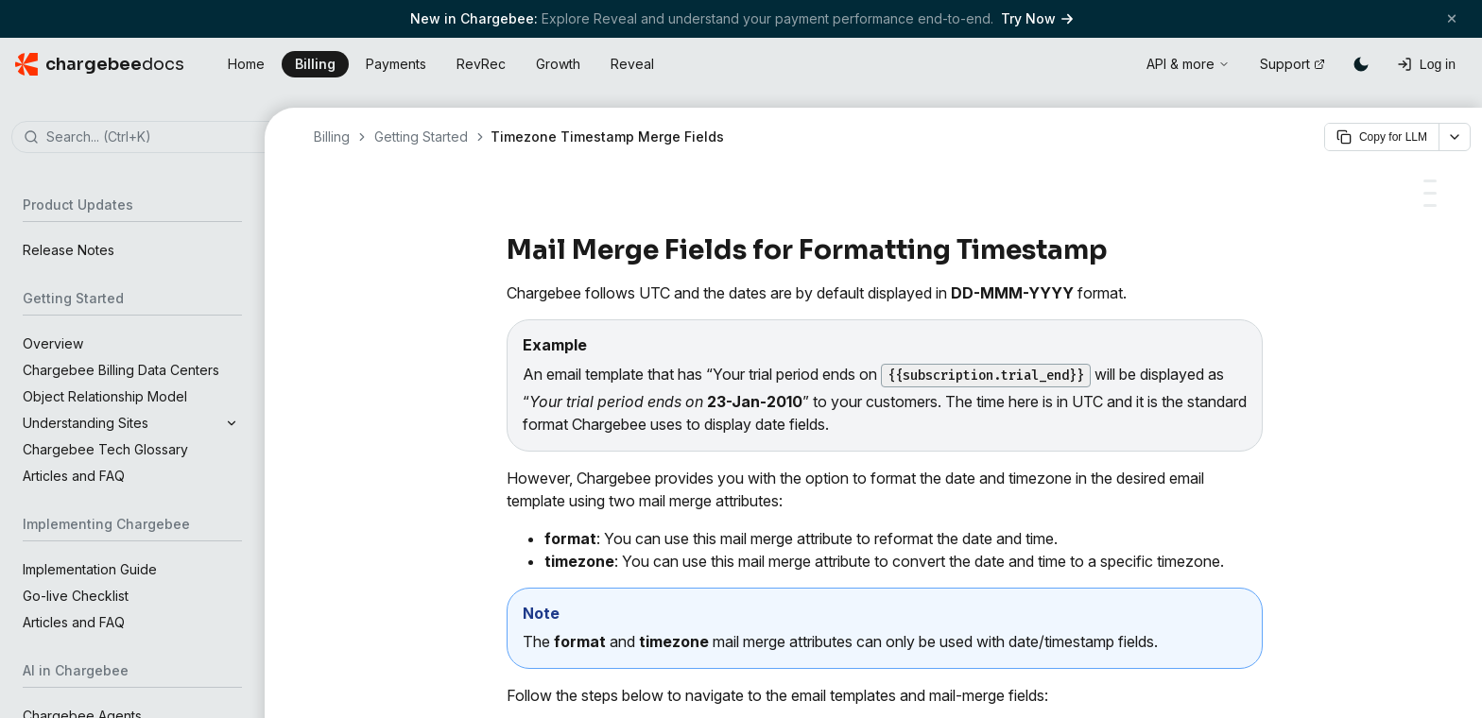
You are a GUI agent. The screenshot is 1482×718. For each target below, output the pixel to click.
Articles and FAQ (74, 476)
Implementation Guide (90, 569)
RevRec (481, 64)
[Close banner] (1452, 18)
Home (246, 64)
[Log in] (1426, 64)
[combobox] (160, 138)
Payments (396, 64)
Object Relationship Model (105, 396)
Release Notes (68, 250)
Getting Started (421, 136)
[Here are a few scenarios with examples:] (1430, 181)
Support (1292, 64)
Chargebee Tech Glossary (105, 449)
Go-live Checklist (76, 596)
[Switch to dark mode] (1361, 64)
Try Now (1037, 18)
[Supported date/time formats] (1430, 193)
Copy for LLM (1381, 137)
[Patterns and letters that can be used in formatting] (1430, 205)
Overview (53, 343)
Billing (315, 64)
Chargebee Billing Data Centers (121, 370)
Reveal (632, 64)
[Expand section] (231, 423)
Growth (558, 64)
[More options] (1454, 137)
